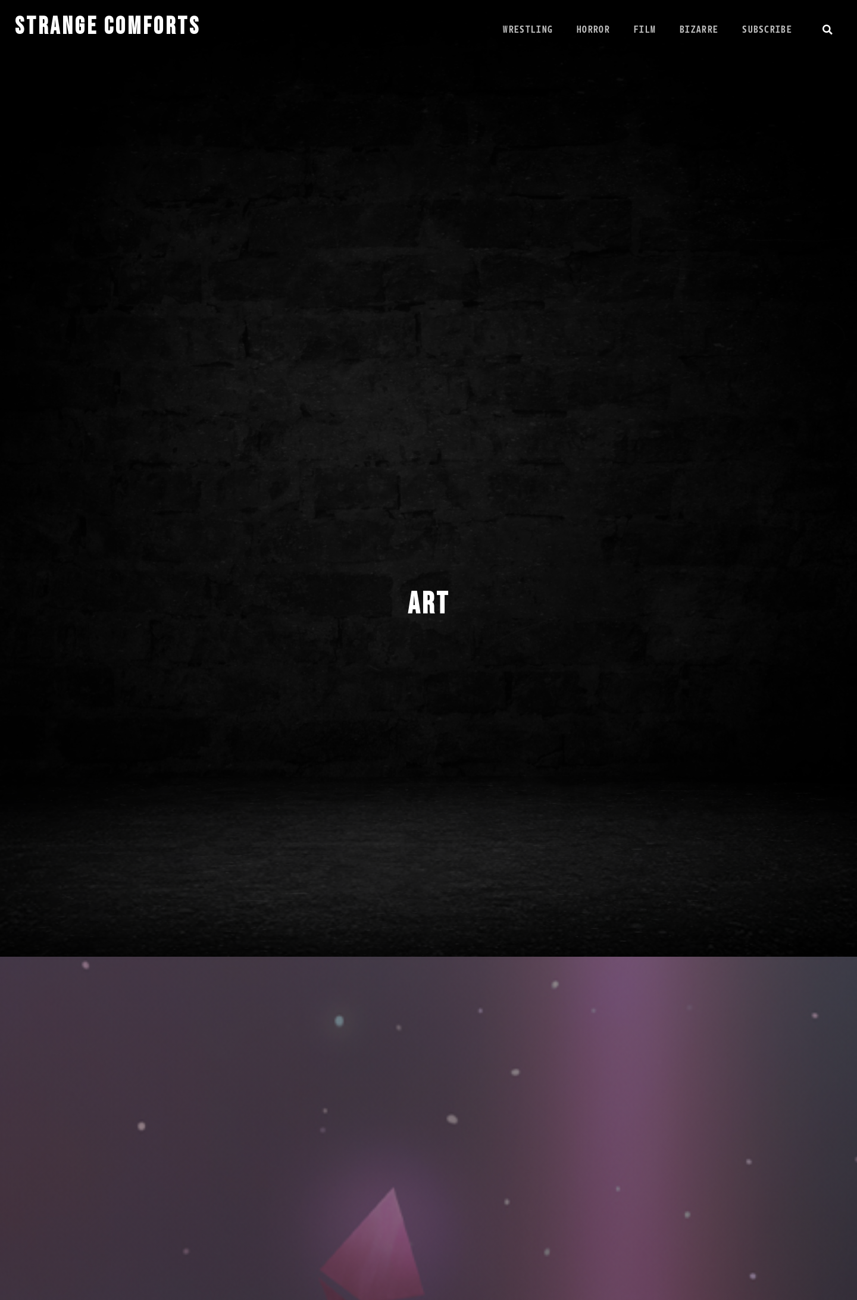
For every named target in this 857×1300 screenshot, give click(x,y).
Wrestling (527, 29)
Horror (592, 29)
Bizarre (698, 29)
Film (644, 29)
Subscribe (767, 29)
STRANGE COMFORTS (108, 26)
